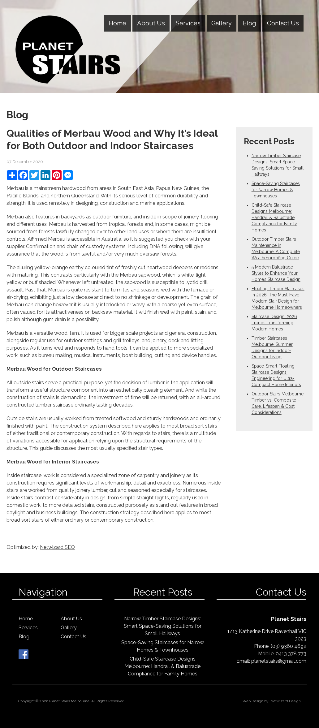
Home (117, 23)
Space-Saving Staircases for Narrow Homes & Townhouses (276, 189)
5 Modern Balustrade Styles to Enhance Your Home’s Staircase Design (276, 273)
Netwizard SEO (57, 547)
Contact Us (283, 23)
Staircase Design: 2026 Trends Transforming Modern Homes (274, 322)
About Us (151, 23)
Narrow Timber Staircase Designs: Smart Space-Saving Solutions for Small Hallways (162, 626)
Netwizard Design (285, 701)
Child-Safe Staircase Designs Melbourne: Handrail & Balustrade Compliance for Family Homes (274, 217)
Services (188, 23)
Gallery (221, 23)
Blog (249, 23)
